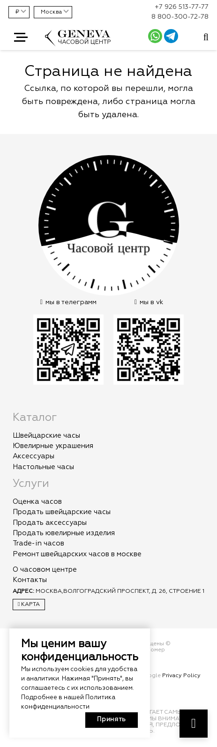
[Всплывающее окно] (206, 37)
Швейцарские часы (46, 435)
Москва (51, 12)
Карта (29, 604)
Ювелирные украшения (53, 445)
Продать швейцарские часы (62, 511)
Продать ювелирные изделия (64, 533)
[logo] (78, 42)
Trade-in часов (38, 543)
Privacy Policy (181, 676)
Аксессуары (33, 456)
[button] (20, 37)
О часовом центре (45, 569)
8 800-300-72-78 (180, 17)
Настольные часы (43, 467)
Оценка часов (37, 501)
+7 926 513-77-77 (182, 7)
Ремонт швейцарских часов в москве (77, 554)
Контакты (30, 579)
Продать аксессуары (50, 522)
